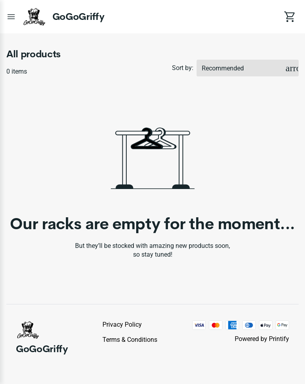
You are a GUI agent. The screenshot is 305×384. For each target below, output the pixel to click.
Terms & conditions (129, 339)
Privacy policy (122, 324)
